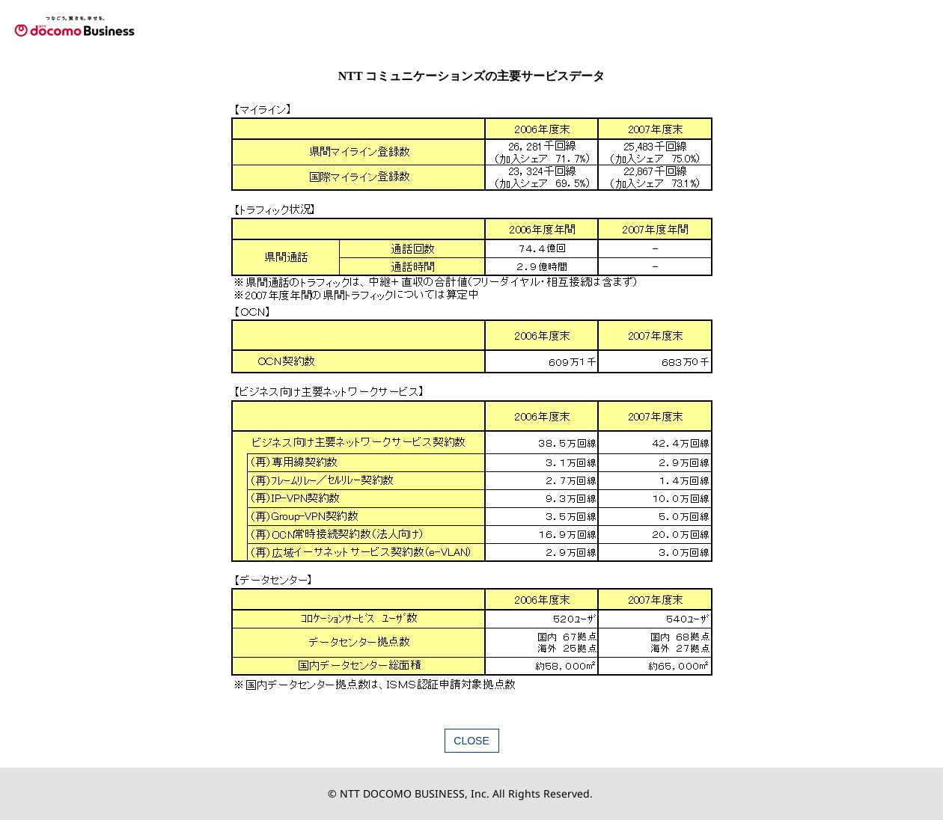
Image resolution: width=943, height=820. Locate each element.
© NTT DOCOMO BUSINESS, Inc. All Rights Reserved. (460, 793)
